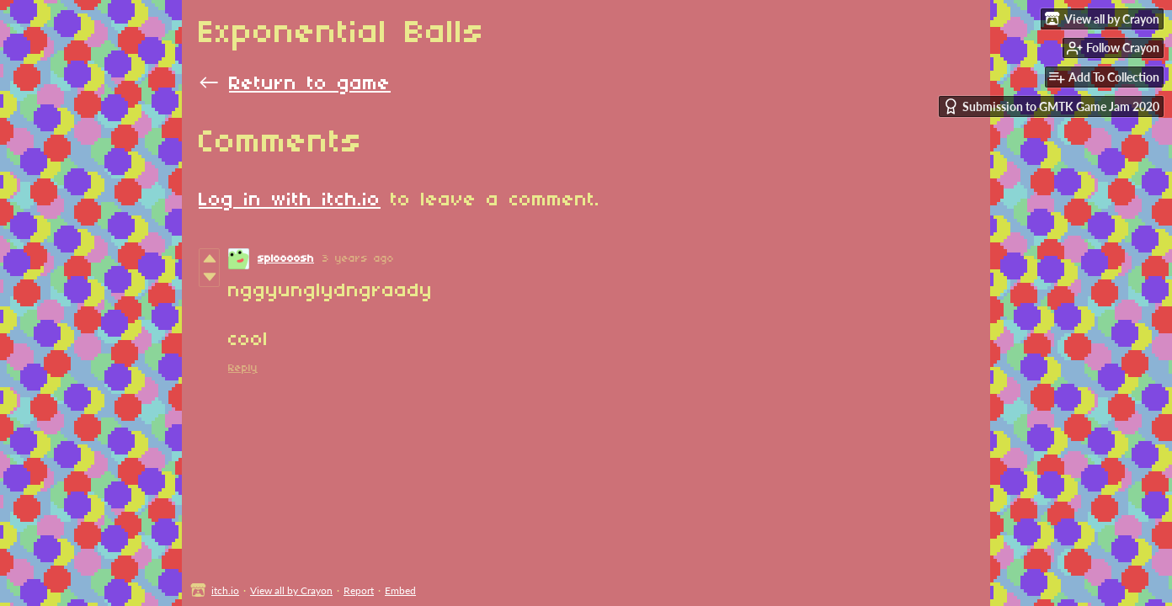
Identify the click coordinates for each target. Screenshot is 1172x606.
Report (359, 590)
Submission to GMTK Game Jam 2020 (1051, 106)
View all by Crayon (291, 590)
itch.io (225, 590)
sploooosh (286, 258)
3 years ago (358, 258)
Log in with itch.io (290, 200)
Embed (400, 590)
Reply (243, 368)
